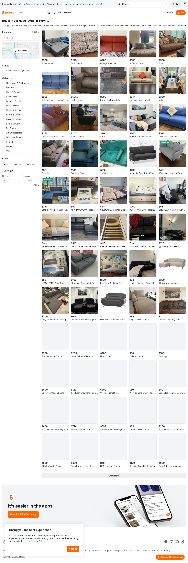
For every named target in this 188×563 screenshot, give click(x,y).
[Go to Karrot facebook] (166, 542)
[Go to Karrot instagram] (171, 542)
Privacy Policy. (38, 541)
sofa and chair (121, 26)
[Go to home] (8, 13)
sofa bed (37, 26)
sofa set (64, 26)
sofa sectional (169, 26)
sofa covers (135, 26)
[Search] (49, 13)
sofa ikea (157, 26)
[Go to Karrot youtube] (177, 542)
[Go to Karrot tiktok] (183, 542)
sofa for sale (93, 26)
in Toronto (42, 20)
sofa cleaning (107, 26)
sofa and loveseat (51, 26)
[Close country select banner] (185, 3)
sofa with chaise (23, 26)
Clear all (35, 32)
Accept (73, 548)
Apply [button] (36, 185)
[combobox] (22, 38)
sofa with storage (78, 26)
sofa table (146, 26)
